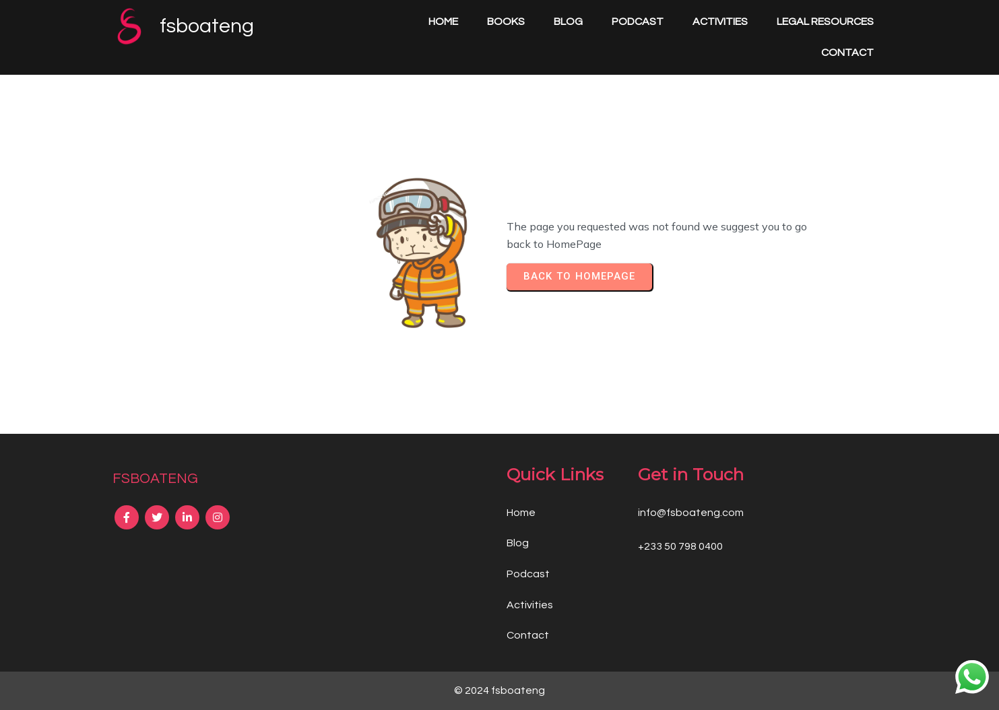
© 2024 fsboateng (499, 690)
